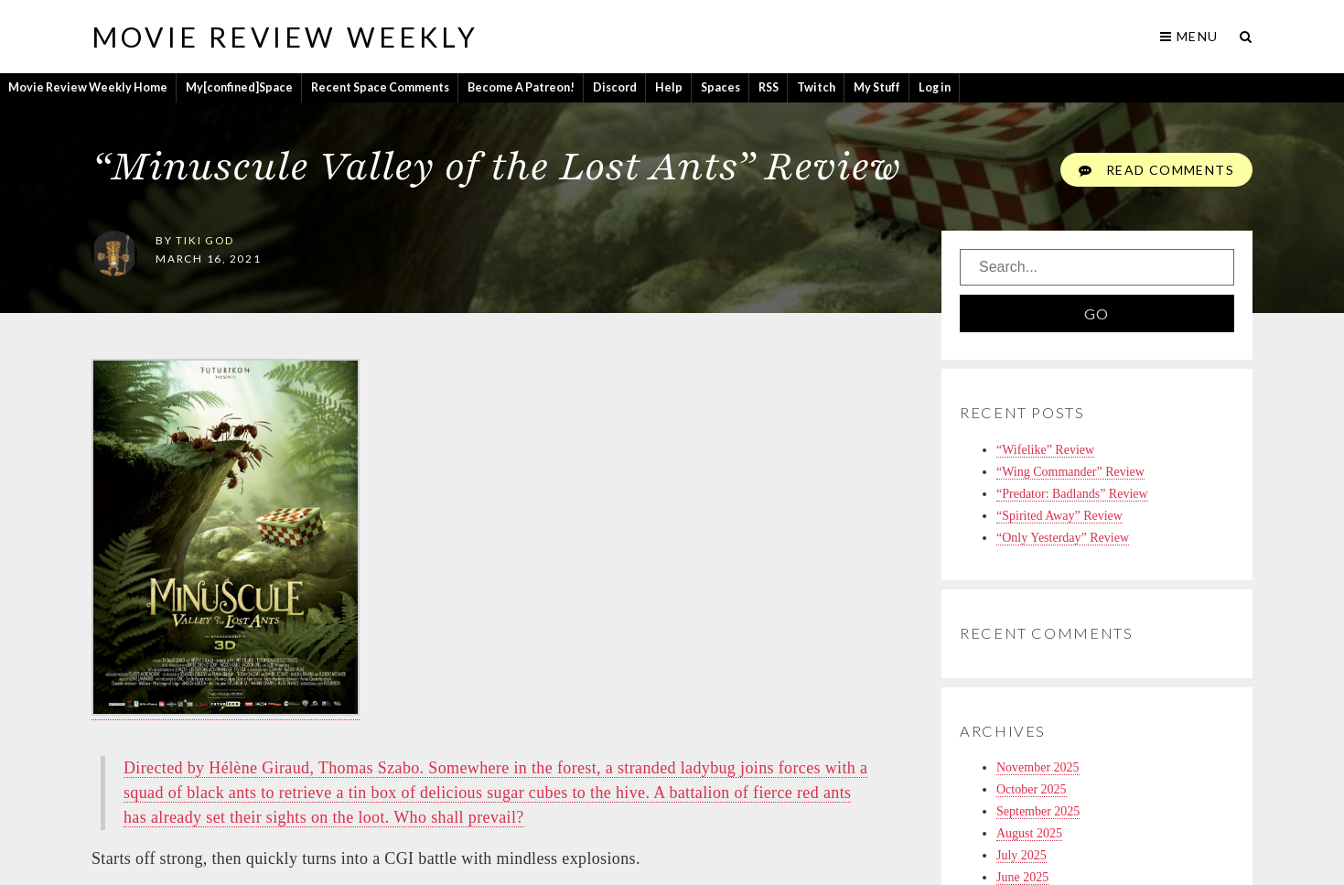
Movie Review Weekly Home (87, 87)
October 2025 (1031, 789)
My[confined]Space (239, 87)
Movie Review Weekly (284, 36)
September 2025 (1038, 811)
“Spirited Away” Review (1059, 516)
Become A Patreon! (521, 87)
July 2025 (1021, 855)
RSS (768, 87)
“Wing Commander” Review (1070, 472)
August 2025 (1029, 833)
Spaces (720, 87)
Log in (935, 87)
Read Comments (1156, 170)
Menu (1189, 36)
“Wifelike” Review (1045, 450)
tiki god (204, 239)
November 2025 (1038, 767)
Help (669, 87)
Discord (615, 87)
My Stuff (877, 87)
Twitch (816, 87)
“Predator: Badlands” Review (1072, 494)
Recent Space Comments (380, 87)
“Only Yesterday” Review (1062, 538)
